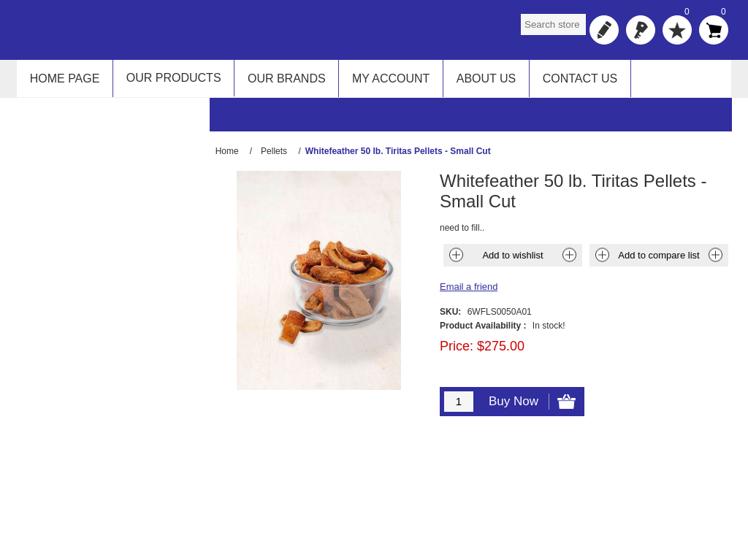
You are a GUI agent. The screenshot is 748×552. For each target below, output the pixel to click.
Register (604, 30)
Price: (456, 352)
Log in (640, 30)
